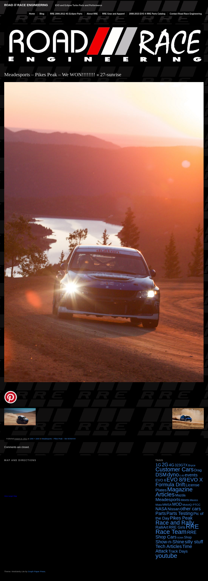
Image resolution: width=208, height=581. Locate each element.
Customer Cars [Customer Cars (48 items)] (174, 469)
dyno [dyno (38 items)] (173, 474)
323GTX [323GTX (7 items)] (181, 465)
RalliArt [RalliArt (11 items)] (161, 527)
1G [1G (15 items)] (158, 465)
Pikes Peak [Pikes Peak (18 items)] (181, 518)
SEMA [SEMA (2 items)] (180, 537)
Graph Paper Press (36, 571)
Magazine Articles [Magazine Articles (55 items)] (174, 492)
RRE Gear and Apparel (113, 14)
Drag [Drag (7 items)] (197, 470)
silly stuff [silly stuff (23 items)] (194, 541)
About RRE (92, 14)
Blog (41, 14)
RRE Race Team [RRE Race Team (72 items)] (177, 529)
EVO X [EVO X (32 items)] (195, 480)
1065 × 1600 (34, 439)
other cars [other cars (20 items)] (190, 508)
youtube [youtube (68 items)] (166, 555)
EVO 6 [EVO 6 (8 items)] (160, 480)
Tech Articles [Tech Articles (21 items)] (168, 546)
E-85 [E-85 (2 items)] (181, 475)
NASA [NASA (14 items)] (161, 509)
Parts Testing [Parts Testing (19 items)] (179, 513)
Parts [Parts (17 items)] (160, 513)
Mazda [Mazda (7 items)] (180, 495)
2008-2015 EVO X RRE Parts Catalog (147, 14)
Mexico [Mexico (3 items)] (194, 500)
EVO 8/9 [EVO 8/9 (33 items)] (176, 480)
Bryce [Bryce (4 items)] (191, 465)
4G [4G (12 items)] (171, 465)
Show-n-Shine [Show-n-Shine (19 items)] (169, 541)
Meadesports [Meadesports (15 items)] (167, 499)
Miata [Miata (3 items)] (158, 504)
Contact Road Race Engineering (186, 14)
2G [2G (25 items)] (165, 464)
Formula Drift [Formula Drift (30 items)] (170, 484)
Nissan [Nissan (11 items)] (173, 509)
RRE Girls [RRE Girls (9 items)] (177, 527)
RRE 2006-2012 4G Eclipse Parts (66, 14)
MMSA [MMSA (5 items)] (167, 504)
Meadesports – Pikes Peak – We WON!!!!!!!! (49, 74)
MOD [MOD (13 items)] (177, 504)
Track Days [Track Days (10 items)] (178, 551)
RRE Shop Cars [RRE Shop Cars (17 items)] (175, 534)
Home (32, 14)
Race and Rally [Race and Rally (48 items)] (174, 523)
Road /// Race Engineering (26, 5)
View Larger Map (10, 496)
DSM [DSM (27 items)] (161, 474)
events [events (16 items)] (191, 474)
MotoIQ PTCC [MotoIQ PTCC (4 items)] (191, 504)
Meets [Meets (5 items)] (185, 500)
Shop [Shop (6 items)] (188, 537)
